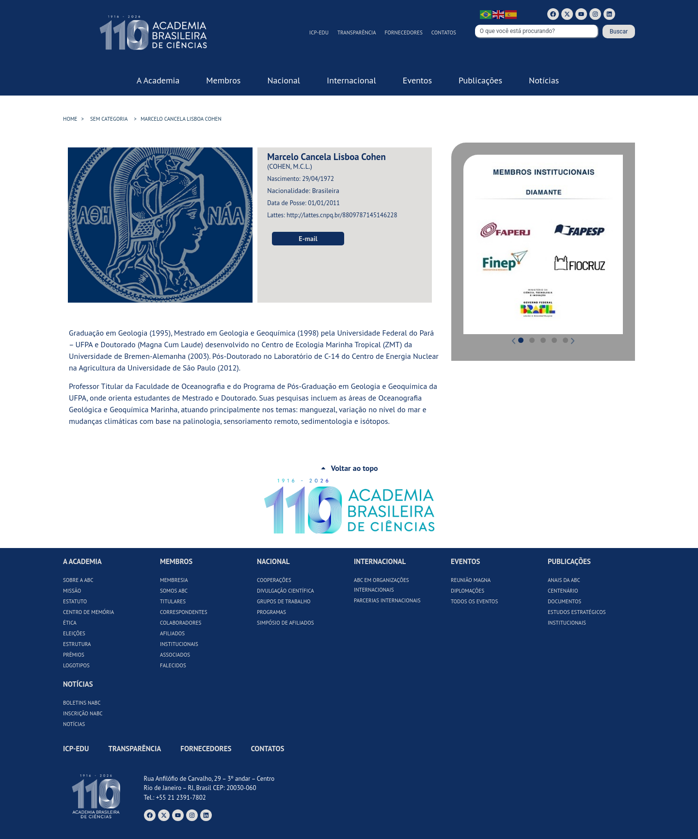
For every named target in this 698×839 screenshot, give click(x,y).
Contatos (443, 32)
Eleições (74, 633)
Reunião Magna (471, 580)
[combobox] (537, 31)
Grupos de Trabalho (284, 601)
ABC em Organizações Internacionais (381, 585)
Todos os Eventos (474, 601)
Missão (72, 590)
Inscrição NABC (83, 713)
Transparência (356, 32)
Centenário (563, 590)
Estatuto (75, 601)
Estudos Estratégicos (577, 612)
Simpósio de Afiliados (285, 622)
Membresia (174, 580)
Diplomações (467, 590)
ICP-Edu (319, 32)
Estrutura (77, 644)
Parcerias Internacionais (387, 600)
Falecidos (173, 665)
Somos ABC (174, 590)
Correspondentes (183, 612)
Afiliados (172, 633)
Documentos (564, 601)
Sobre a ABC (78, 580)
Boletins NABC (82, 702)
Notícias (74, 724)
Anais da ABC (564, 580)
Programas (271, 612)
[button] (472, 244)
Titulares (173, 601)
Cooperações (274, 580)
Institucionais (179, 644)
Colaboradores (180, 622)
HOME (70, 118)
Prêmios (73, 654)
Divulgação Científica (285, 590)
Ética (70, 622)
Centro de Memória (88, 612)
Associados (175, 654)
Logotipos (76, 665)
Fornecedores (404, 32)
